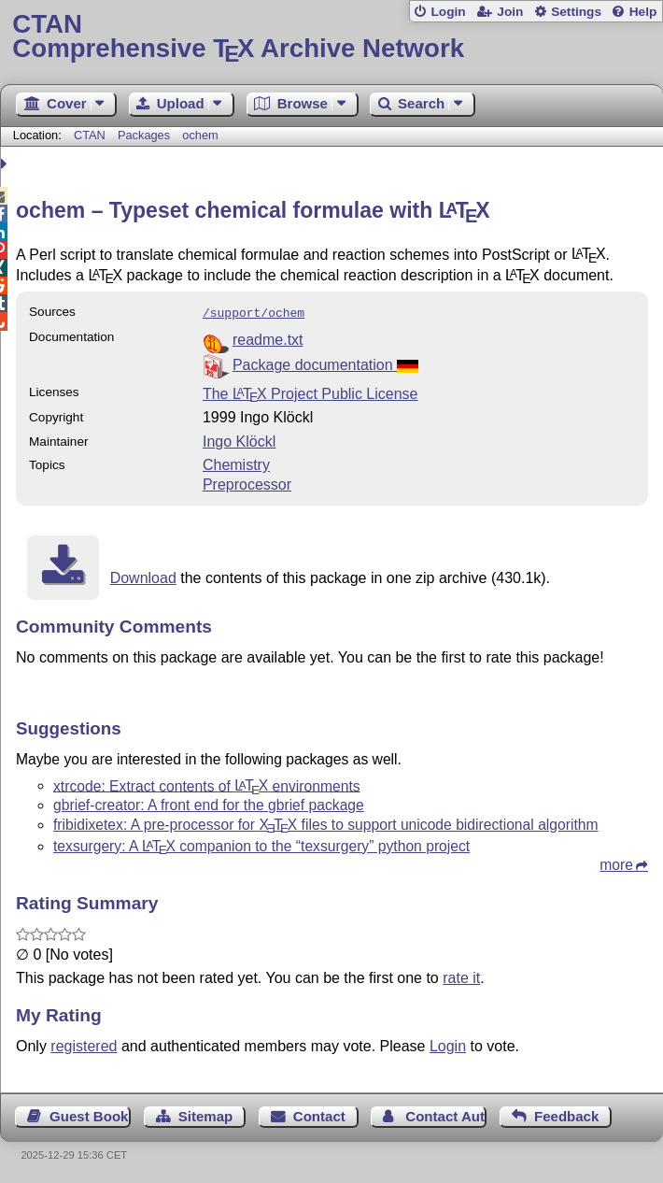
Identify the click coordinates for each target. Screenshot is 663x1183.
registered (83, 1044)
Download (143, 576)
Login (447, 12)
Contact (319, 1114)
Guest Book (88, 1114)
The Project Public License (310, 392)
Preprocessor (247, 483)
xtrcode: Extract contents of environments (206, 783)
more (616, 863)
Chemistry (236, 463)
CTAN (90, 135)
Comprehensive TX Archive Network (331, 37)
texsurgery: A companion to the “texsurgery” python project (261, 844)
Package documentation (325, 363)
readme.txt (268, 338)
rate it (461, 976)
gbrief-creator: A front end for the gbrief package (208, 803)
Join (510, 12)
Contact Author (446, 1114)
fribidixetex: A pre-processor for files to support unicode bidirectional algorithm (326, 823)
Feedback (566, 1114)
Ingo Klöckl (239, 440)
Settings (576, 12)
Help (643, 12)
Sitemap (205, 1114)
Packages (146, 135)
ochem (200, 135)
